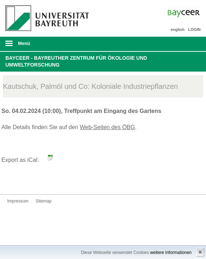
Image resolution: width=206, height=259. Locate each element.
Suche (182, 43)
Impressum (17, 201)
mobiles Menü (45, 45)
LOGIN (194, 29)
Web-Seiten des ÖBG (107, 127)
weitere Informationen (171, 252)
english (178, 29)
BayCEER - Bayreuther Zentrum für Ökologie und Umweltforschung (76, 61)
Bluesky (13, 181)
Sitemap (43, 201)
